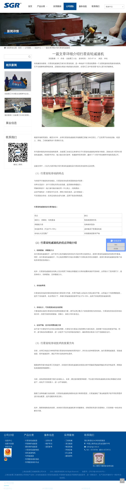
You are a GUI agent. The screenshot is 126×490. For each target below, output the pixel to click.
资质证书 (8, 447)
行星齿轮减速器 (31, 440)
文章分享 (48, 440)
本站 (106, 58)
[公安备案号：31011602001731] (5, 459)
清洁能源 (68, 444)
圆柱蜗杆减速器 (31, 447)
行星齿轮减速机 (54, 63)
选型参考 (48, 447)
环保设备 (68, 450)
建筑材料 (68, 456)
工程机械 (68, 440)
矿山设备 (68, 453)
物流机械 (68, 447)
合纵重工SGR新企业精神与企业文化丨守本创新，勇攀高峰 (18, 94)
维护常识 (48, 444)
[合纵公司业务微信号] (99, 458)
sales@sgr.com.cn (91, 447)
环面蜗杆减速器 (31, 444)
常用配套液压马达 (32, 462)
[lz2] (8, 452)
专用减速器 (29, 456)
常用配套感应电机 (32, 459)
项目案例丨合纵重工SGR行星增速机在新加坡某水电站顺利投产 (18, 115)
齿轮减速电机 (30, 453)
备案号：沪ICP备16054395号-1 (93, 472)
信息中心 (8, 440)
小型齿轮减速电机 (32, 450)
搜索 (29, 57)
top (122, 480)
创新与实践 (9, 444)
